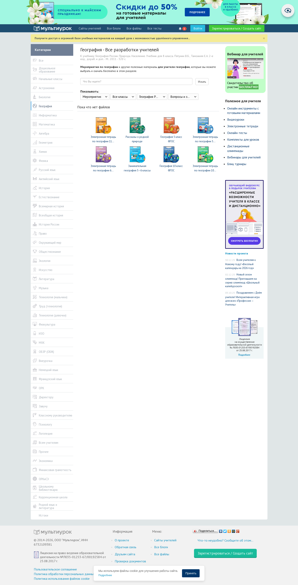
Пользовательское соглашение (55, 569)
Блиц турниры (236, 164)
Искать (202, 81)
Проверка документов (130, 561)
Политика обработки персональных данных (64, 574)
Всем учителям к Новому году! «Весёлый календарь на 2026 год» (240, 264)
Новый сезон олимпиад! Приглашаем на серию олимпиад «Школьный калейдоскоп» (242, 280)
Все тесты (154, 28)
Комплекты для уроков (243, 139)
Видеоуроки (235, 119)
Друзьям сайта (125, 554)
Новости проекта (236, 253)
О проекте (122, 540)
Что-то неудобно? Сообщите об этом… (225, 540)
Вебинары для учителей (244, 157)
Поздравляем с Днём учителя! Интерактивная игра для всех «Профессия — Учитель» (243, 298)
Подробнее (105, 575)
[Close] (264, 38)
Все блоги (114, 28)
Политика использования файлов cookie (62, 579)
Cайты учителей (90, 28)
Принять (190, 573)
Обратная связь (125, 547)
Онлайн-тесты (237, 133)
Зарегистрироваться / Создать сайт (236, 28)
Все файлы (133, 28)
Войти (197, 28)
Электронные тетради (242, 126)
